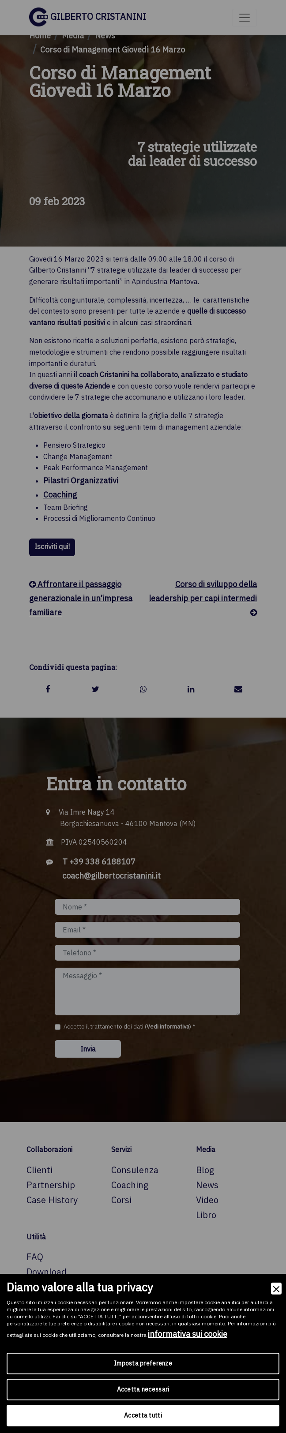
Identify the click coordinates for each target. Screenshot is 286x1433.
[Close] (276, 1289)
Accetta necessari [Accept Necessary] (143, 1389)
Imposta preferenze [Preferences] (143, 1363)
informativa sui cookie (187, 1334)
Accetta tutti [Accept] (143, 1415)
